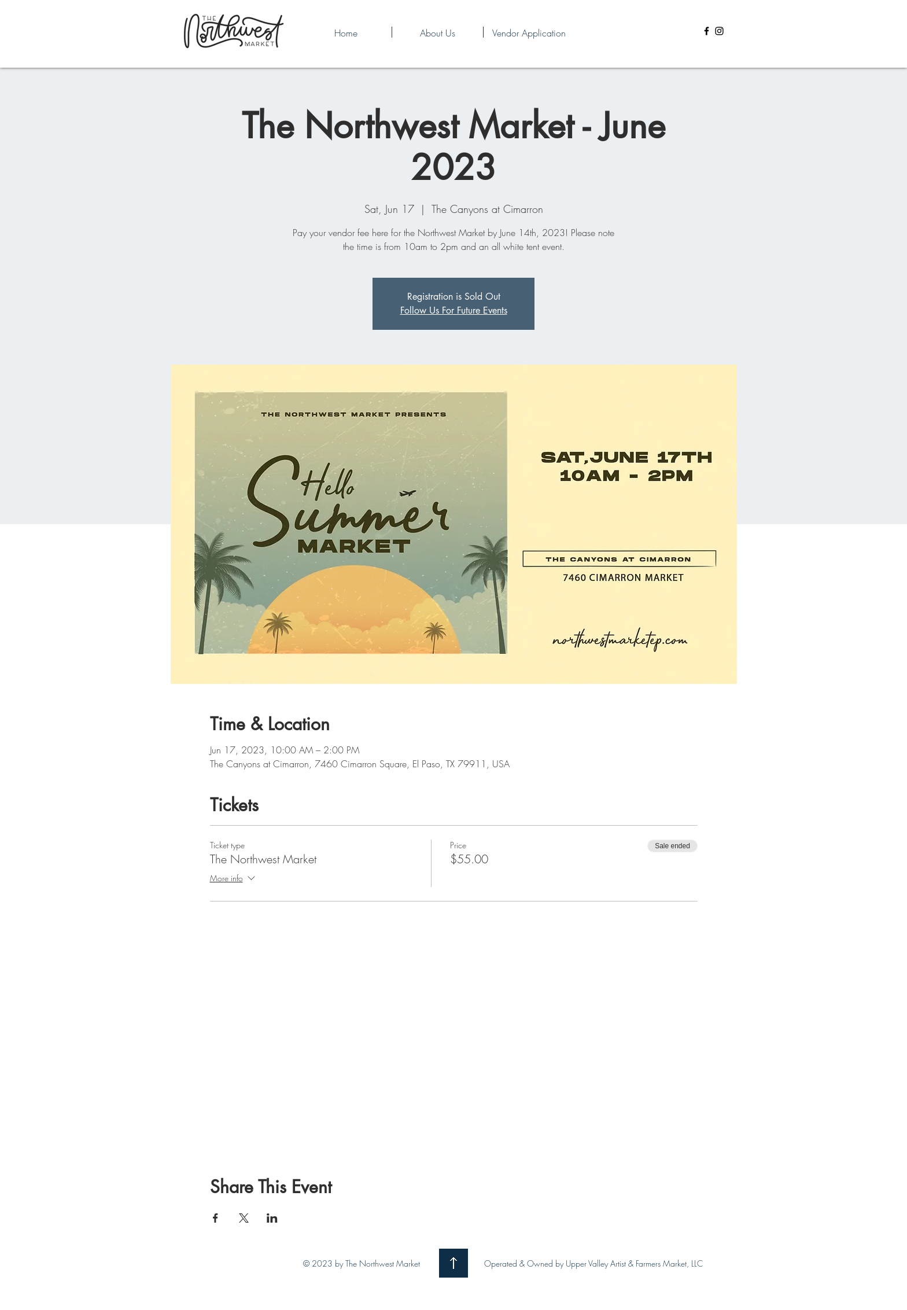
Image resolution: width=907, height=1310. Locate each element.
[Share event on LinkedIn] (272, 1218)
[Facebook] (706, 30)
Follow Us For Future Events (453, 310)
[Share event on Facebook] (215, 1218)
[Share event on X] (243, 1218)
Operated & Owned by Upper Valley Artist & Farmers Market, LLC (593, 1263)
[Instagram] (719, 30)
